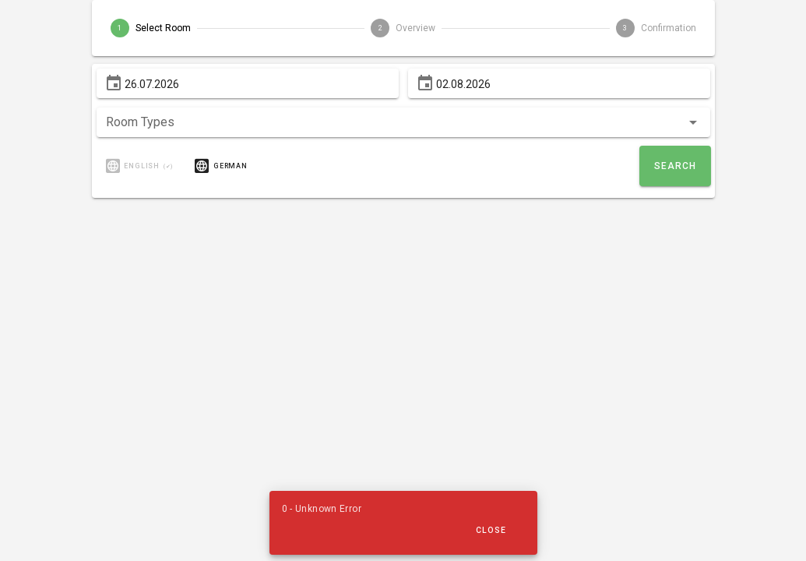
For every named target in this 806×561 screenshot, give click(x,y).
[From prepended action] (113, 83)
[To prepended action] (425, 83)
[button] (403, 122)
